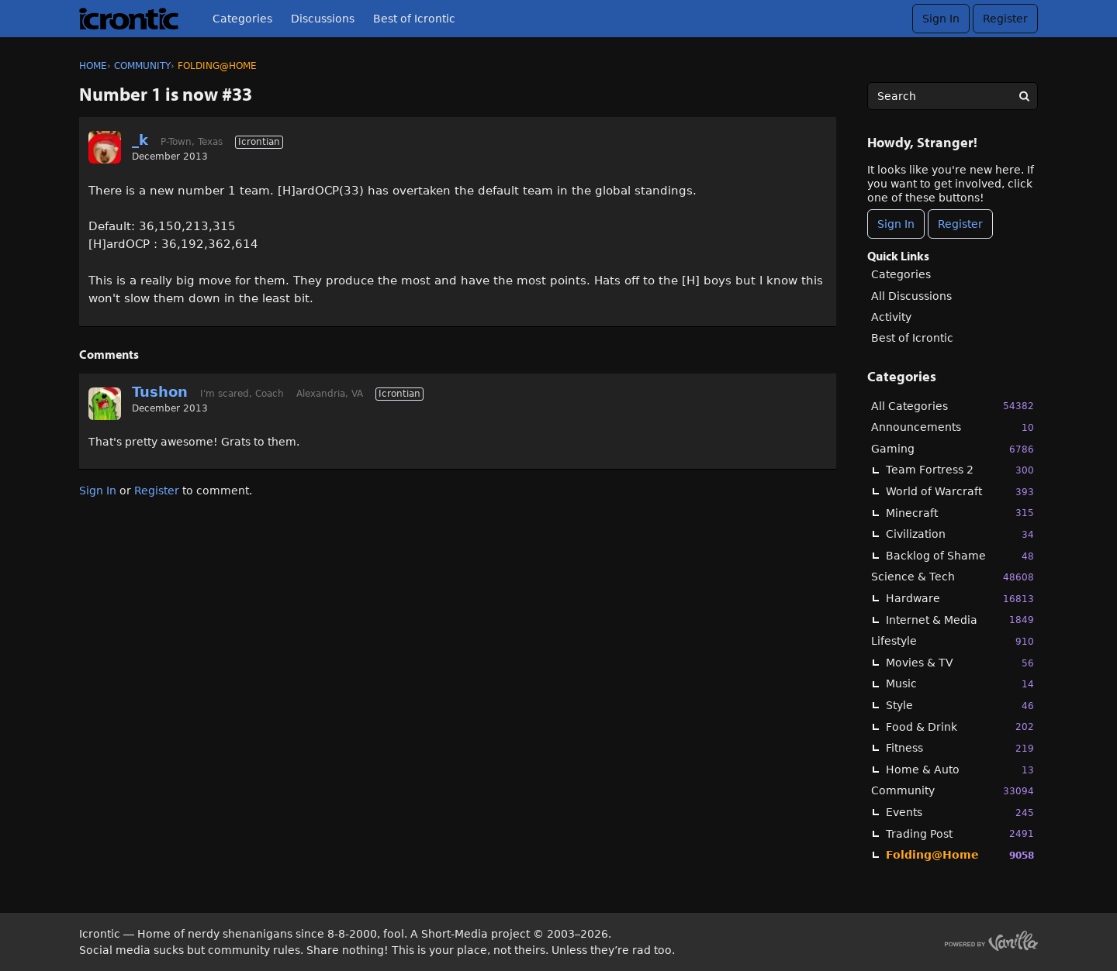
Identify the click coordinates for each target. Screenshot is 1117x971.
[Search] (1024, 96)
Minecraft (960, 512)
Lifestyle (952, 641)
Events (960, 812)
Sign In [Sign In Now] (896, 224)
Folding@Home (960, 855)
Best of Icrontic (414, 18)
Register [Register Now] (960, 224)
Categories (242, 18)
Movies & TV (960, 663)
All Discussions (911, 296)
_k (140, 140)
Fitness (960, 748)
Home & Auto (960, 770)
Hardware (960, 598)
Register (1005, 18)
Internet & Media (960, 619)
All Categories (952, 405)
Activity (891, 317)
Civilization (960, 534)
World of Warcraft (960, 491)
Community (952, 790)
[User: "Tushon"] (104, 403)
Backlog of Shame (960, 556)
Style (960, 705)
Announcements (952, 427)
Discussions (322, 18)
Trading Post (960, 833)
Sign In (941, 18)
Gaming (952, 449)
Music (960, 684)
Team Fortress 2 (960, 470)
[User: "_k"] (104, 147)
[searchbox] (952, 96)
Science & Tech (952, 577)
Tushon (160, 392)
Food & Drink (960, 726)
